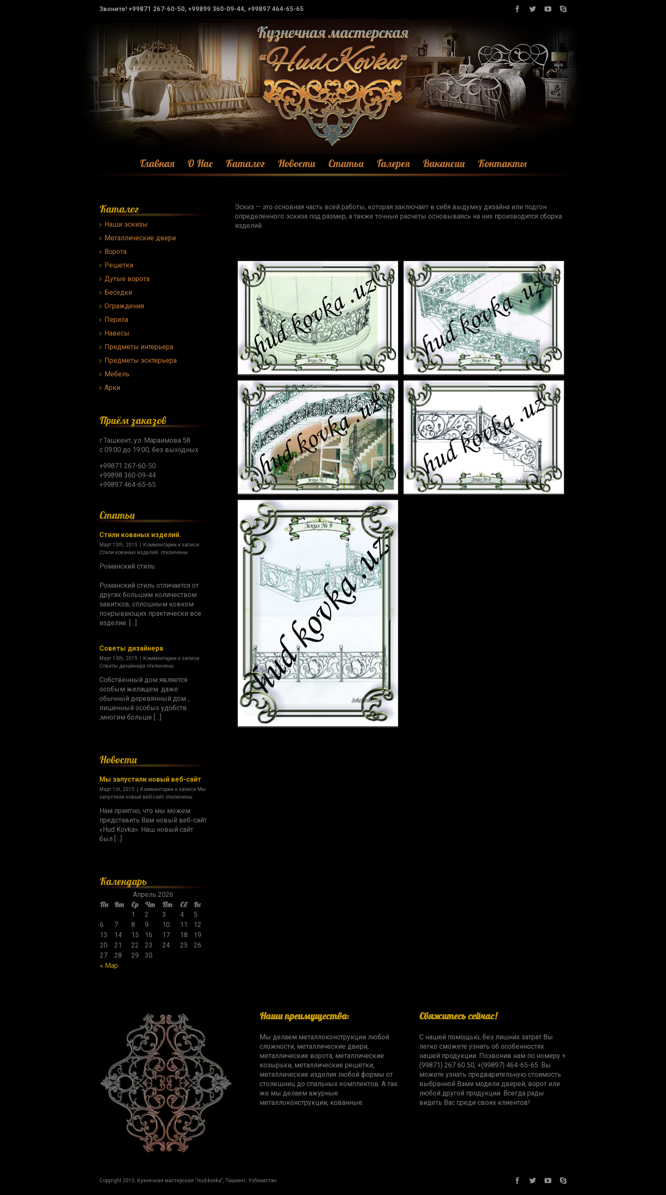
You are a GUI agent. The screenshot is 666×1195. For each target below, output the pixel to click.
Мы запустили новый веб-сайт (150, 779)
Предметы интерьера (138, 347)
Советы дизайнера (131, 648)
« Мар (109, 966)
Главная (157, 163)
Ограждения (124, 306)
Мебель (117, 374)
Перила (116, 320)
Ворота (115, 252)
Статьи (346, 163)
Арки (112, 388)
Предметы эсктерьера (140, 360)
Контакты (502, 163)
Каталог (245, 163)
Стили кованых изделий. (140, 535)
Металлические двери (140, 238)
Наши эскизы (126, 224)
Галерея (393, 163)
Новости (297, 163)
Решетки (118, 265)
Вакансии (444, 163)
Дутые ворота (127, 279)
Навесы (117, 333)
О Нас (200, 163)
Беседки (118, 292)
